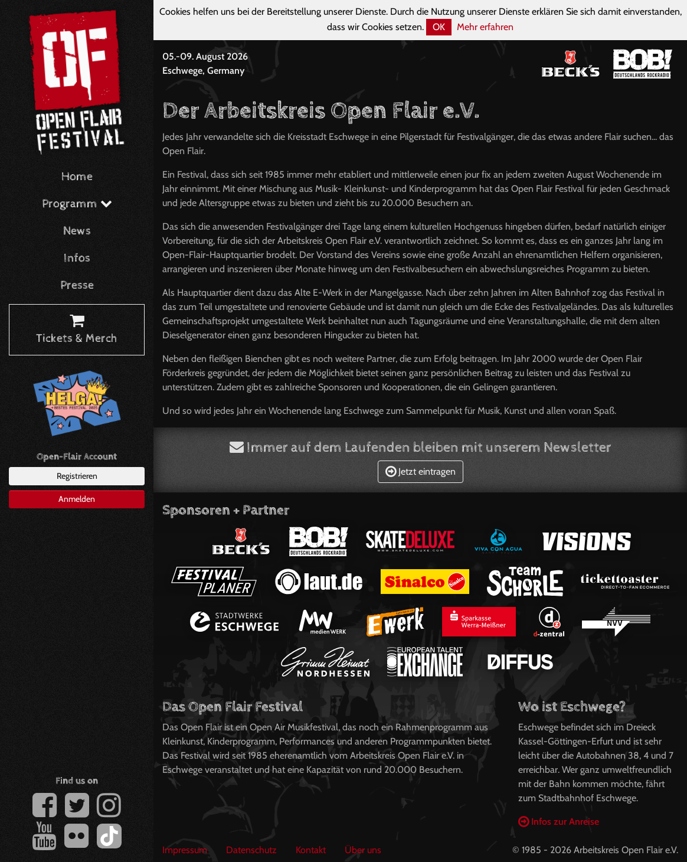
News (77, 231)
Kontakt (311, 850)
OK (439, 26)
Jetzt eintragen (420, 471)
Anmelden (76, 499)
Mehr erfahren (485, 26)
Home (77, 177)
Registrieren (77, 476)
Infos (77, 258)
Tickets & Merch (76, 330)
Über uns (363, 850)
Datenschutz (251, 850)
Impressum (184, 850)
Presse (77, 285)
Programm (77, 204)
